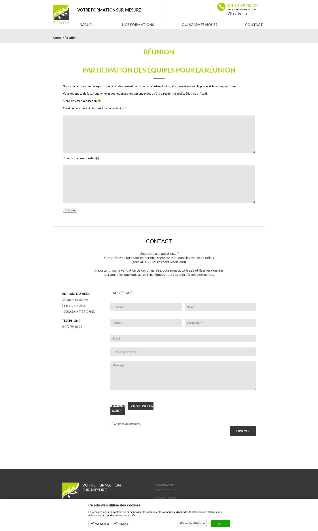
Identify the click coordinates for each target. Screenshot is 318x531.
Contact (254, 24)
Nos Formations (138, 24)
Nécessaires (102, 523)
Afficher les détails (190, 523)
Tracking (123, 523)
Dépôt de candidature (166, 489)
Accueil (87, 24)
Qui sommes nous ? (200, 24)
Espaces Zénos (165, 498)
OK (220, 523)
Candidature (165, 485)
